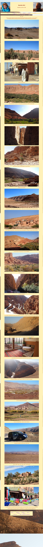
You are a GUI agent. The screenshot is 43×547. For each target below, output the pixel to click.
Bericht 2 (17, 512)
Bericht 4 (28, 512)
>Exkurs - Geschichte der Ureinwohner (25, 13)
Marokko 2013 (21, 5)
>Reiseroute (15, 13)
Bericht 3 (23, 512)
